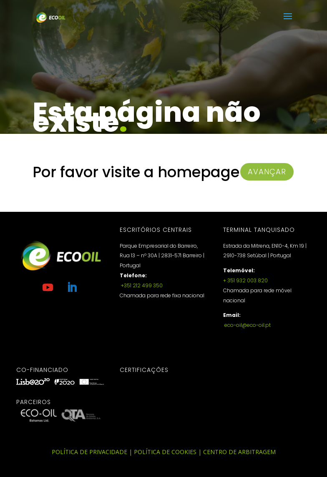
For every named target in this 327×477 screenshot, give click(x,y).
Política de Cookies (165, 452)
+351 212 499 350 (141, 285)
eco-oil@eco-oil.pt (247, 325)
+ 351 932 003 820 (245, 280)
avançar (267, 171)
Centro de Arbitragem (239, 452)
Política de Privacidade (89, 452)
